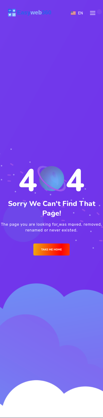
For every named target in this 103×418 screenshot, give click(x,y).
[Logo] (30, 13)
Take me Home (51, 249)
